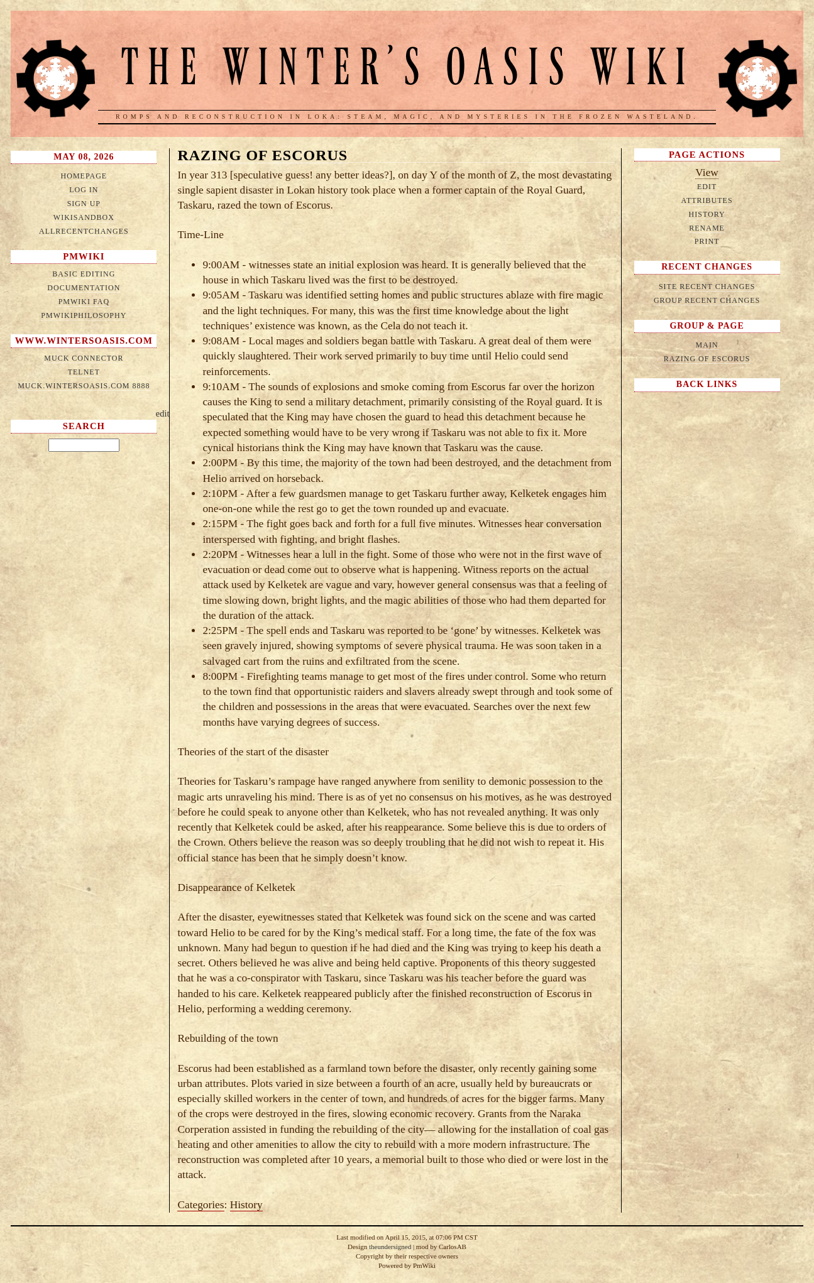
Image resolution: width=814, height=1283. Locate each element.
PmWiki (83, 256)
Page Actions (707, 155)
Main (707, 345)
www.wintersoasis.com (84, 341)
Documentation (83, 287)
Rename (707, 228)
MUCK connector (83, 358)
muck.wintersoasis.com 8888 (84, 385)
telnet (84, 372)
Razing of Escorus (262, 155)
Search (84, 426)
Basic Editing (83, 274)
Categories (200, 1205)
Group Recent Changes (707, 300)
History (246, 1205)
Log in (83, 189)
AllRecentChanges (84, 231)
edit (163, 413)
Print (707, 241)
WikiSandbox (83, 217)
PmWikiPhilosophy (83, 315)
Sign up (84, 203)
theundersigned (390, 1246)
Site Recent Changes (707, 286)
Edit (707, 186)
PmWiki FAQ (83, 301)
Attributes (707, 200)
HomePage (84, 176)
